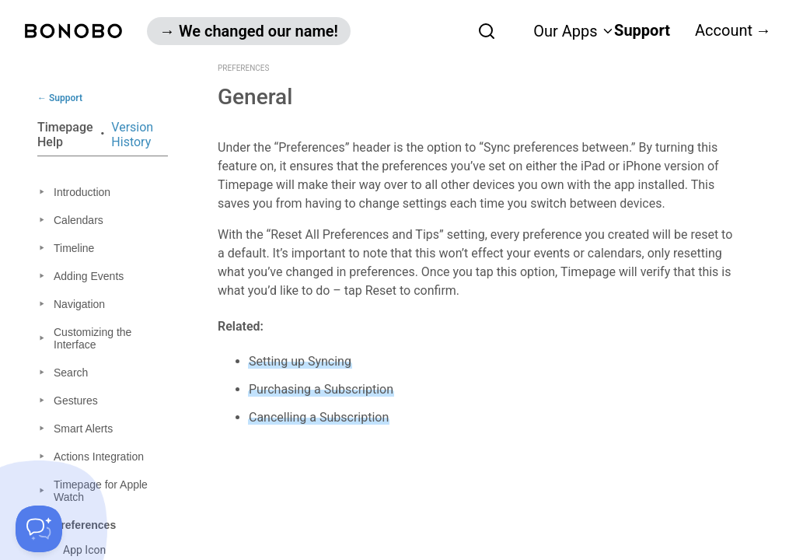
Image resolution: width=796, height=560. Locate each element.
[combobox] (451, 30)
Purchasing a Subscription (321, 389)
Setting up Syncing (300, 361)
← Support (59, 98)
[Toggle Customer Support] (39, 529)
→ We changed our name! (248, 31)
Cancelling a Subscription (319, 417)
